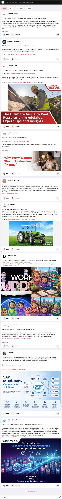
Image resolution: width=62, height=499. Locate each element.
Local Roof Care (12, 65)
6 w (8, 15)
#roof (4, 82)
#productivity (15, 264)
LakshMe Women (13, 133)
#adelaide (29, 82)
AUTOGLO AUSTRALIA (14, 41)
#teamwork (5, 265)
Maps (28, 8)
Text (11, 8)
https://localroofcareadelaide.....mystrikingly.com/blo (21, 73)
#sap (3, 369)
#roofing (17, 82)
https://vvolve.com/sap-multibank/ (11, 366)
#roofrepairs (23, 82)
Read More (5, 31)
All (4, 8)
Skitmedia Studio (12, 420)
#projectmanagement (25, 264)
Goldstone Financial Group (15, 325)
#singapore (8, 369)
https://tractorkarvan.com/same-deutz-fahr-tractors (21, 219)
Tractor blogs (12, 204)
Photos (20, 8)
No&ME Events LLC (13, 180)
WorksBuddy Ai (12, 255)
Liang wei (10, 352)
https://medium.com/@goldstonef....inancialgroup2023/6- (17, 338)
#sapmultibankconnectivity (19, 369)
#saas (43, 264)
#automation (34, 264)
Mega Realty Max (13, 13)
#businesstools (13, 265)
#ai (11, 264)
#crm (39, 264)
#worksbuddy (6, 264)
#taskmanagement (50, 264)
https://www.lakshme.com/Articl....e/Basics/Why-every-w (17, 141)
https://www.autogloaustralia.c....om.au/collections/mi (22, 54)
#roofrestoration (10, 82)
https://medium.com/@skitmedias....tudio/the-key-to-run (17, 437)
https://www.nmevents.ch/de (10, 193)
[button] (33, 2)
